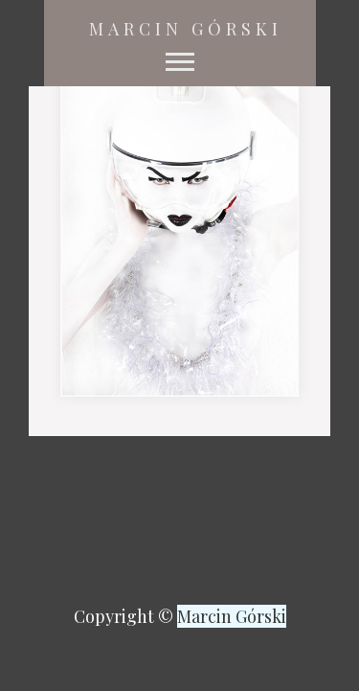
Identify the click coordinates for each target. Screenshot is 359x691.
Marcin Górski (185, 28)
